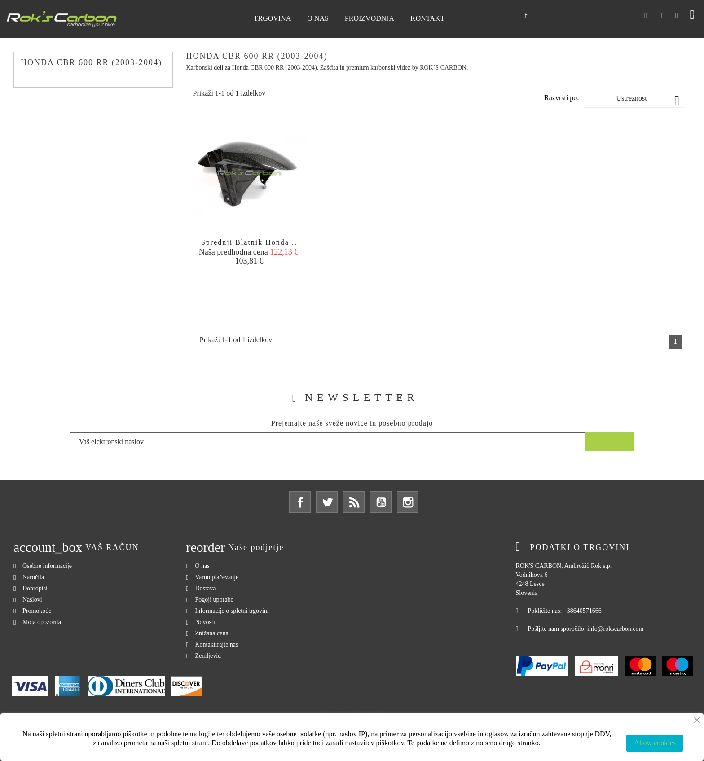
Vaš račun (112, 547)
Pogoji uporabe (214, 599)
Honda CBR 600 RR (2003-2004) (91, 62)
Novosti (205, 622)
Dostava (205, 588)
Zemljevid (208, 655)
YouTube (380, 502)
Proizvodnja (369, 18)
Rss (353, 502)
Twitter (327, 502)
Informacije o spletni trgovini (232, 610)
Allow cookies (655, 743)
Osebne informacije (47, 566)
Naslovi (32, 599)
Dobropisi (35, 588)
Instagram (407, 502)
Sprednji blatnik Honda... (249, 242)
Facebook (300, 502)
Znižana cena (212, 633)
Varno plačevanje (217, 577)
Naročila (33, 577)
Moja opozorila (41, 622)
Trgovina (272, 18)
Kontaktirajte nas (216, 644)
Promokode (37, 610)
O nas (318, 18)
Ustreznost (647, 100)
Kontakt (427, 18)
